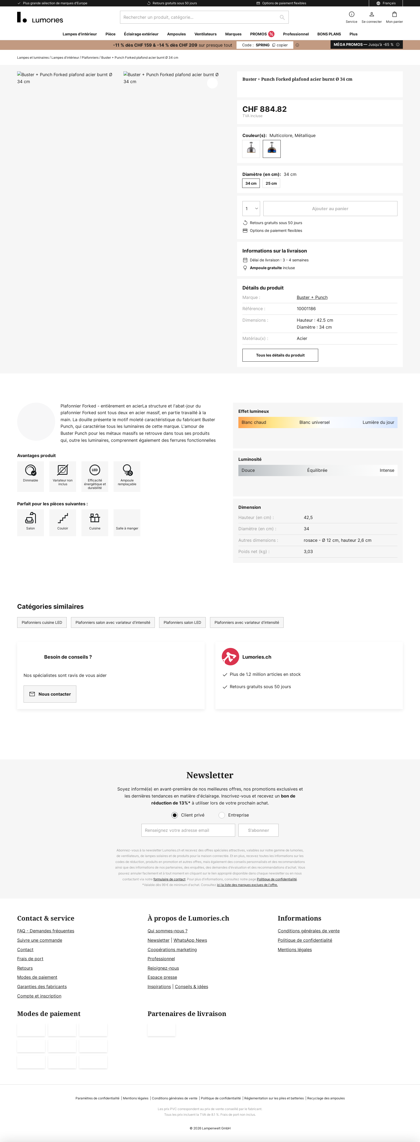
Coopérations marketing (172, 949)
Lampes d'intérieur (65, 57)
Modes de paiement (37, 977)
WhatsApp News (190, 940)
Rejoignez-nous (163, 968)
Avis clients (131, 402)
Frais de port (30, 959)
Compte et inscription (39, 996)
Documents (175, 402)
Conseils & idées (191, 986)
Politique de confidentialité (277, 879)
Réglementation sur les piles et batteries (274, 1098)
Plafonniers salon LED (182, 632)
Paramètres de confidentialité (97, 1098)
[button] (212, 83)
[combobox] (204, 17)
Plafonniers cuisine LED (42, 632)
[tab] (28, 402)
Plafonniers (90, 57)
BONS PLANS (329, 34)
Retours (25, 968)
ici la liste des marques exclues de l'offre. (247, 885)
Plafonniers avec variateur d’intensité (247, 632)
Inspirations (159, 986)
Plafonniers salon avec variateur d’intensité (113, 632)
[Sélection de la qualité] (251, 208)
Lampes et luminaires (33, 57)
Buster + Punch (312, 297)
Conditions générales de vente (309, 931)
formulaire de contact (169, 879)
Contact (25, 949)
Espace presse (162, 977)
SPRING (265, 44)
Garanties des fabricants (42, 986)
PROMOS (262, 34)
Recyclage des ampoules (326, 1098)
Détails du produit (76, 402)
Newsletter (159, 940)
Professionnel (161, 959)
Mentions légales (295, 949)
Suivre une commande (39, 940)
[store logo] (40, 17)
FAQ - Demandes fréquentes (45, 931)
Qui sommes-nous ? (168, 931)
